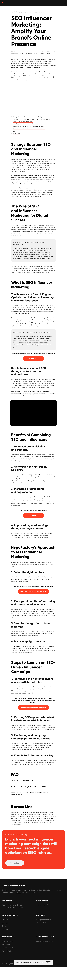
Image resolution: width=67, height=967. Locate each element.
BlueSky (5, 929)
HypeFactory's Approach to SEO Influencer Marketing (29, 126)
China (18, 893)
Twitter (4, 926)
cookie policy (40, 962)
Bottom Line (16, 133)
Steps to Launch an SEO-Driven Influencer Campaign (29, 129)
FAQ (14, 131)
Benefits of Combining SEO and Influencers (26, 124)
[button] (14, 863)
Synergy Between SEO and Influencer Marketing (27, 117)
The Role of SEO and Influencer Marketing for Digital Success (31, 119)
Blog (20, 11)
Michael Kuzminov (18, 332)
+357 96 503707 (41, 923)
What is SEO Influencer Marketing (23, 121)
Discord (5, 923)
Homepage (14, 11)
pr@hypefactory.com (43, 920)
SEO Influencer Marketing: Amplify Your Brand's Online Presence (28, 12)
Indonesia (13, 890)
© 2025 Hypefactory (9, 964)
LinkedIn (5, 920)
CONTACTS (40, 915)
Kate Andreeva (17, 242)
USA (40, 890)
